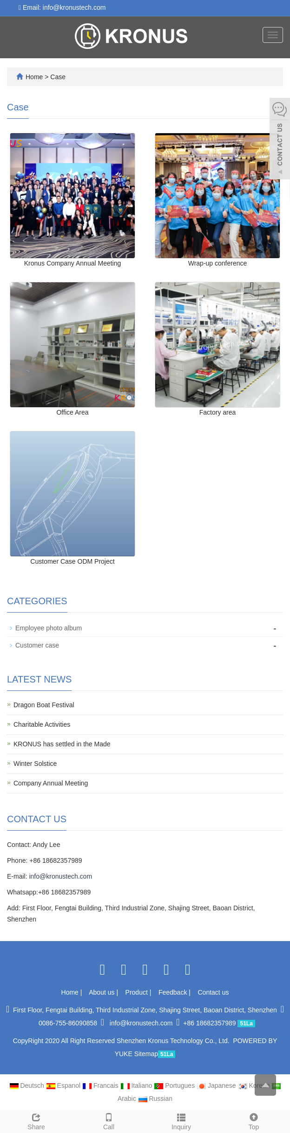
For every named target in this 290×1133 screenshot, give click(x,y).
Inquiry (181, 1120)
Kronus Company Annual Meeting (72, 263)
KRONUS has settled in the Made (62, 744)
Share (36, 1120)
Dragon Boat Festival (43, 705)
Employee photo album (48, 628)
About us (102, 992)
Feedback (173, 992)
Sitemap (146, 1054)
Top (254, 1120)
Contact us (213, 992)
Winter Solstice (35, 763)
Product (137, 992)
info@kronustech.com (60, 876)
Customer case (37, 645)
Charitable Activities (41, 724)
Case (58, 77)
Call (108, 1120)
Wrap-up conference (217, 263)
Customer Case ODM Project (72, 561)
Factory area (217, 412)
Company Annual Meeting (50, 783)
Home (34, 77)
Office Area (72, 412)
